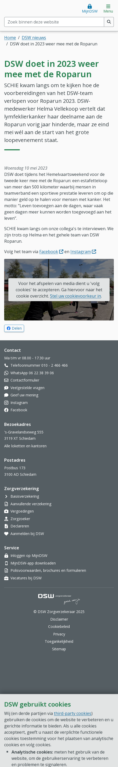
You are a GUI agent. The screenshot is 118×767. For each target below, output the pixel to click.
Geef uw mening (24, 395)
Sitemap (59, 648)
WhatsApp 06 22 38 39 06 (32, 372)
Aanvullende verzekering (30, 503)
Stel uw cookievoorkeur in (75, 296)
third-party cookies (72, 746)
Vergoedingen (22, 511)
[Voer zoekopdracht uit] (109, 22)
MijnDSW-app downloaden (33, 563)
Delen (18, 328)
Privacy (59, 634)
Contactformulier (24, 380)
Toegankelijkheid (59, 641)
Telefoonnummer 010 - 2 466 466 (39, 365)
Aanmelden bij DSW (27, 533)
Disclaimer (59, 619)
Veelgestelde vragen (27, 387)
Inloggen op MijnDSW (28, 555)
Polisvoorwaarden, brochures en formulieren (48, 570)
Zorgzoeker (20, 518)
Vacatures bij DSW (26, 577)
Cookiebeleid (59, 626)
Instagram (83, 251)
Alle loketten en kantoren (25, 445)
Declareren (19, 526)
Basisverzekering (24, 496)
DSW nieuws (34, 37)
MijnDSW (90, 11)
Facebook (51, 251)
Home (10, 37)
